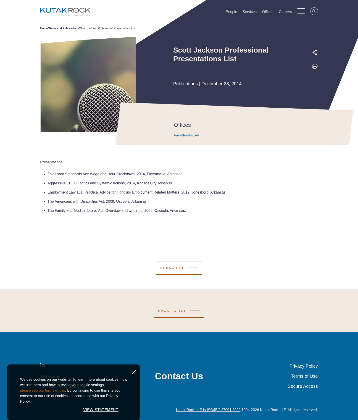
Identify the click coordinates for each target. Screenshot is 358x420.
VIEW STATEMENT (100, 412)
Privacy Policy (304, 366)
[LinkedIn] (42, 366)
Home (44, 28)
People (233, 12)
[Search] (316, 11)
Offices (270, 12)
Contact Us (178, 376)
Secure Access (303, 386)
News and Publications (64, 28)
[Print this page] (315, 68)
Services (252, 12)
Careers (287, 12)
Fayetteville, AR (182, 135)
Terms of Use (304, 376)
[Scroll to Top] (179, 311)
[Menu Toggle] (303, 11)
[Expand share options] (315, 52)
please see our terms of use (42, 393)
